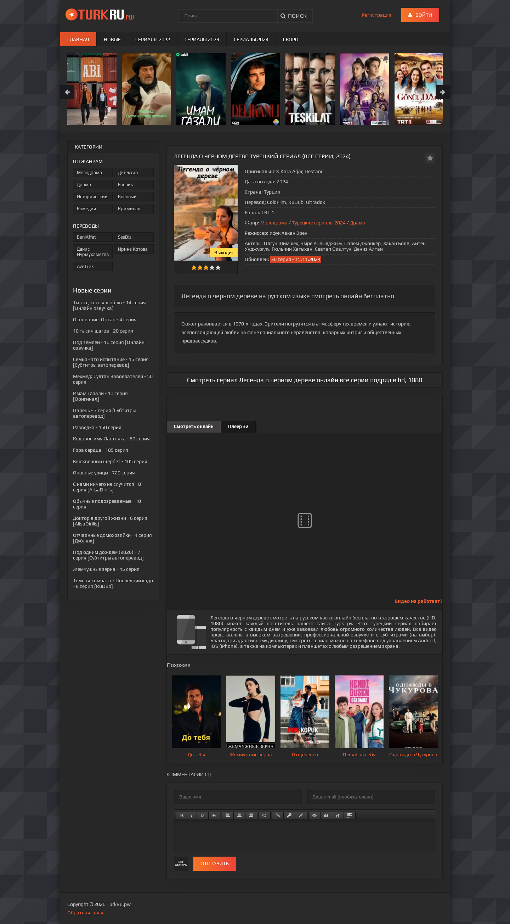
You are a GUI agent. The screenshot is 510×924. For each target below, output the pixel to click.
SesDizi (125, 237)
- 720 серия (104, 472)
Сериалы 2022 (152, 39)
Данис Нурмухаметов (93, 251)
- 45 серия (106, 569)
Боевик (125, 184)
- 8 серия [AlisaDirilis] (107, 486)
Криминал (129, 208)
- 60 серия (111, 438)
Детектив (128, 172)
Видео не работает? (418, 601)
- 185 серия (100, 450)
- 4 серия (105, 319)
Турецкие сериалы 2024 (319, 223)
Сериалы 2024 (251, 39)
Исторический (92, 196)
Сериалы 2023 (202, 39)
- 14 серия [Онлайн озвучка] (109, 305)
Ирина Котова (133, 249)
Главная (78, 39)
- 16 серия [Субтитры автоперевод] (111, 362)
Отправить (214, 863)
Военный (127, 196)
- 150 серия (97, 427)
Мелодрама (274, 223)
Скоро (291, 39)
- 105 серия (110, 461)
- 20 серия (103, 331)
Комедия (86, 208)
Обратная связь (85, 912)
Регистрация (376, 15)
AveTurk (85, 266)
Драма (357, 223)
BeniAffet (86, 237)
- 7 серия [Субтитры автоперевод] (104, 413)
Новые (112, 39)
